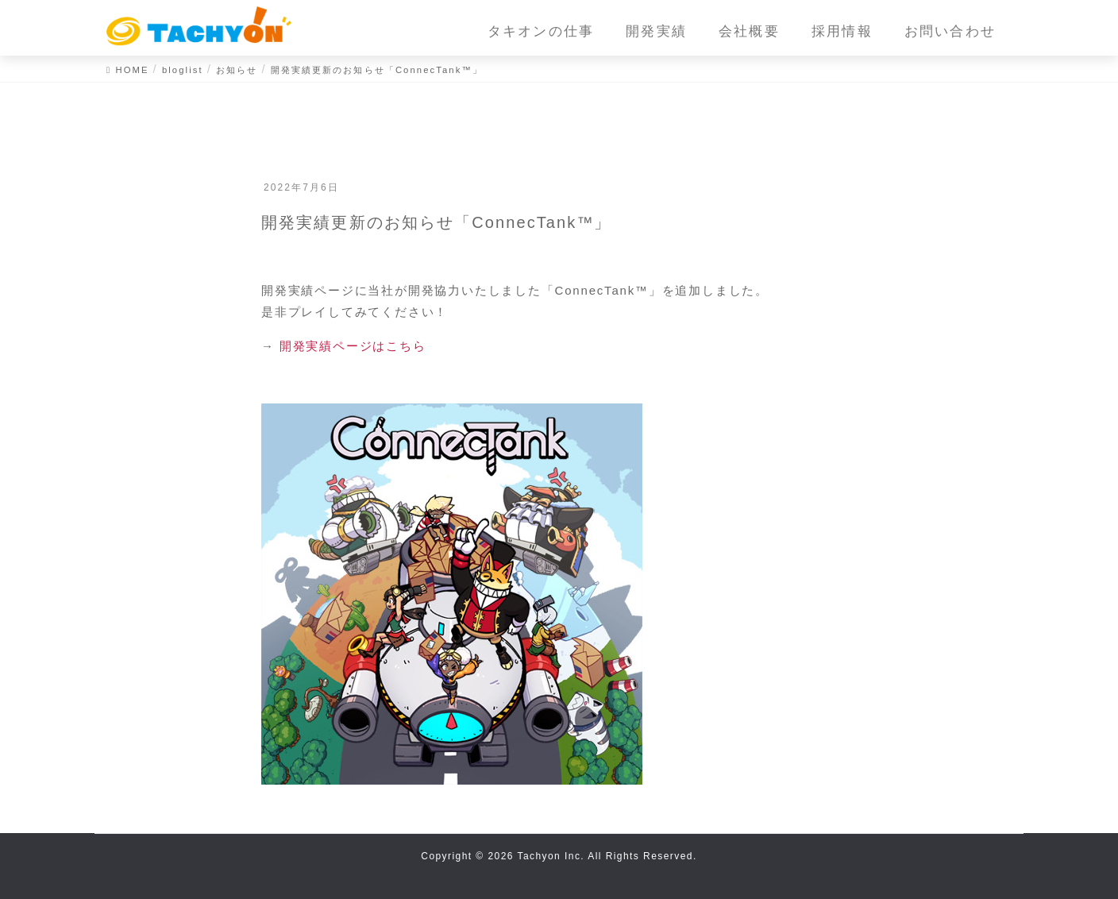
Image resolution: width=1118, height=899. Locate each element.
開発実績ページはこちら (353, 346)
